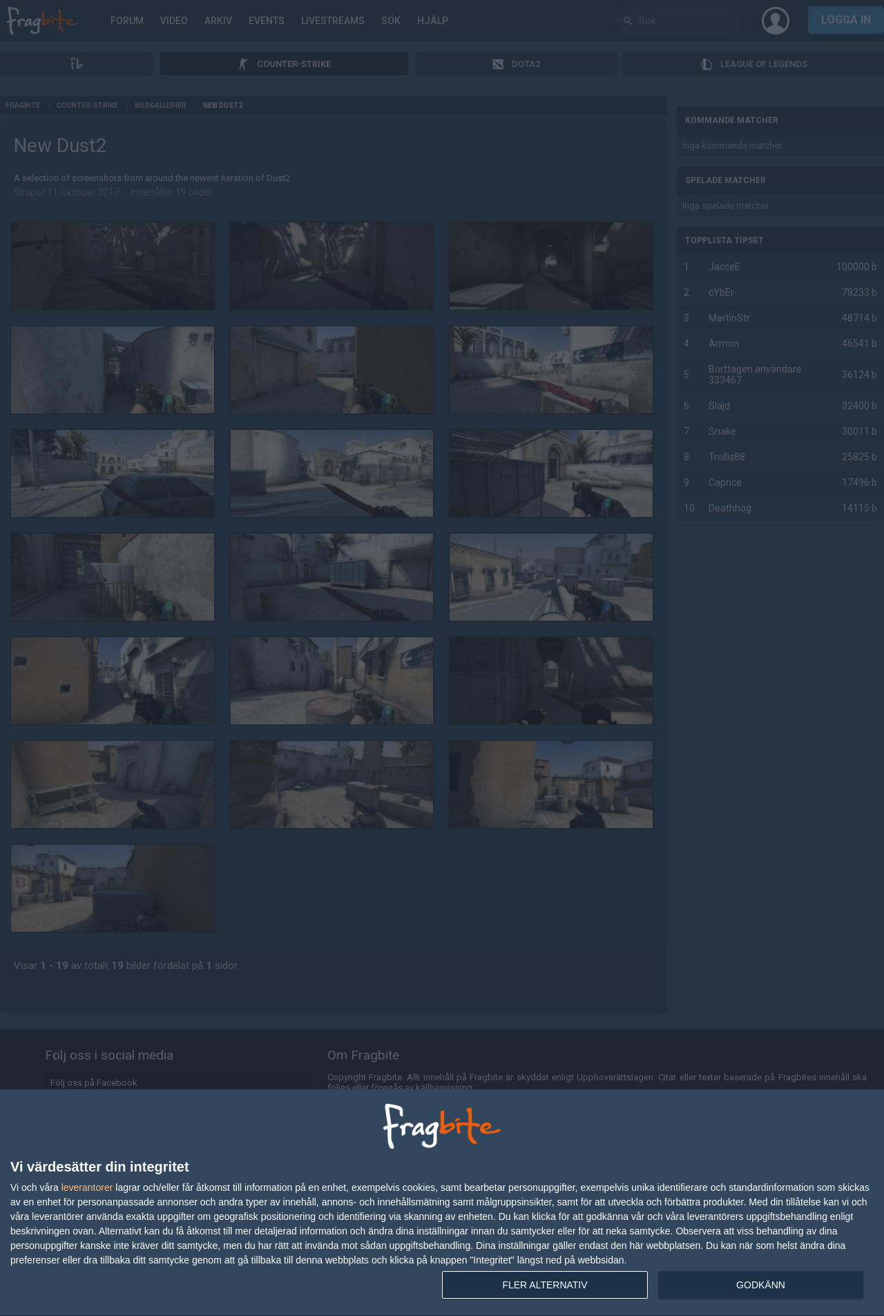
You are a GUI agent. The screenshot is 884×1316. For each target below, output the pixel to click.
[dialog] (442, 1203)
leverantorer (87, 1187)
